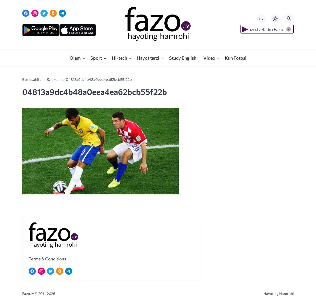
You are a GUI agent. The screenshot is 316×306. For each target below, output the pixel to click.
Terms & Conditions (47, 258)
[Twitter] (44, 13)
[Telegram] (62, 13)
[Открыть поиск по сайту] (289, 18)
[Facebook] (25, 13)
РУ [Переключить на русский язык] (261, 19)
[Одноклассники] (53, 13)
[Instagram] (35, 13)
